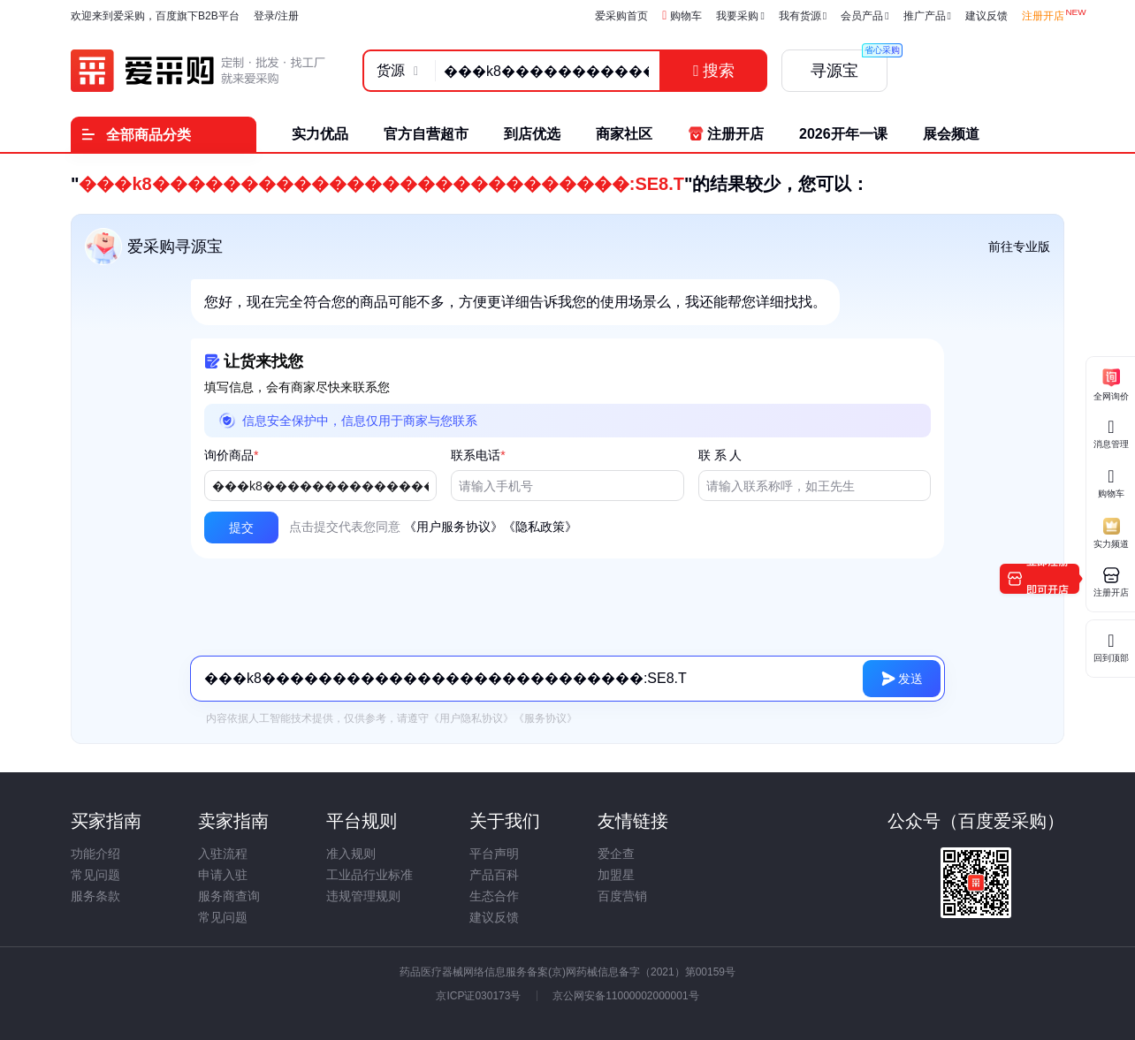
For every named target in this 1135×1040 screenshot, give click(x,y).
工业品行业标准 (369, 875)
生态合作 (494, 896)
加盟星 (616, 875)
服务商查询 (229, 896)
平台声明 (494, 853)
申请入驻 (223, 875)
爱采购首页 (621, 16)
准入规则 (351, 853)
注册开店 (1043, 16)
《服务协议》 (545, 718)
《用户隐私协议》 (471, 718)
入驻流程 (223, 853)
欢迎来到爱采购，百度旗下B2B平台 (155, 16)
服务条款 (95, 896)
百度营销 (622, 896)
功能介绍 (95, 853)
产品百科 (494, 875)
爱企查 (616, 853)
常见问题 (95, 875)
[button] (241, 527)
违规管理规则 (363, 896)
